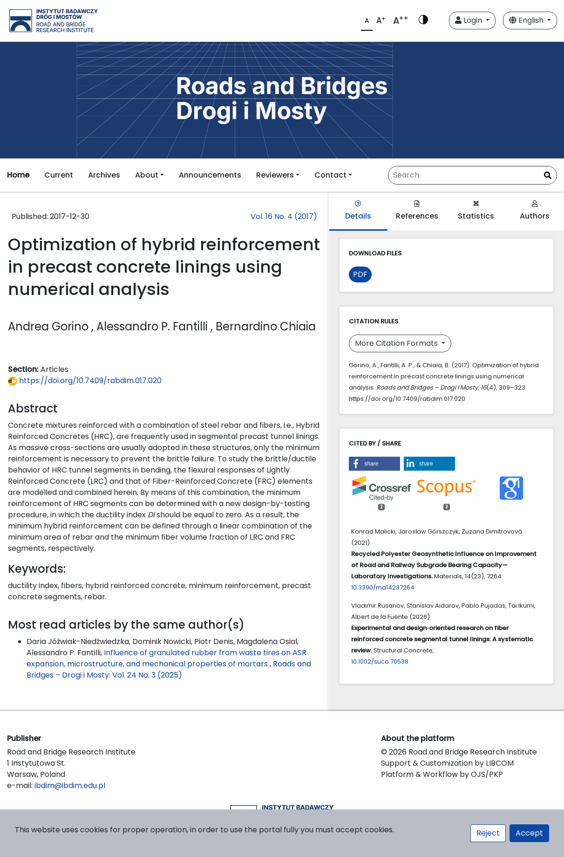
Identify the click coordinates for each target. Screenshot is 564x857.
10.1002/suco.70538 (379, 661)
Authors (535, 210)
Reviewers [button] (275, 175)
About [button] (146, 175)
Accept (529, 833)
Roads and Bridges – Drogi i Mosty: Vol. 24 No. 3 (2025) (169, 669)
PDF (360, 274)
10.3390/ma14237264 (383, 587)
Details (358, 210)
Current (58, 175)
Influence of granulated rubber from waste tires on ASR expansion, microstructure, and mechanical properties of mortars (166, 658)
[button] (374, 464)
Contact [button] (330, 175)
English (527, 20)
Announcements (210, 175)
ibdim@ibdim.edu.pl (69, 785)
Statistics (476, 210)
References (417, 210)
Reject (488, 833)
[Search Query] (472, 175)
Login (469, 20)
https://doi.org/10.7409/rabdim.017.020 (85, 380)
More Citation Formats (397, 343)
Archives (104, 175)
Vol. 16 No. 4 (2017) (284, 216)
